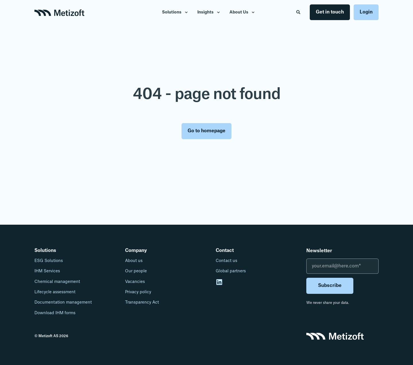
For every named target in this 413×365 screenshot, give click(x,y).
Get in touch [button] (330, 12)
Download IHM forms (54, 313)
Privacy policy (138, 292)
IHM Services (47, 271)
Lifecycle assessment (54, 292)
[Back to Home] (59, 12)
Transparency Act (142, 302)
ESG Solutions (48, 261)
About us (134, 261)
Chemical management (57, 282)
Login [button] (366, 12)
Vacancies (135, 282)
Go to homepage (206, 131)
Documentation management (63, 302)
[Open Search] (298, 12)
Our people (136, 271)
